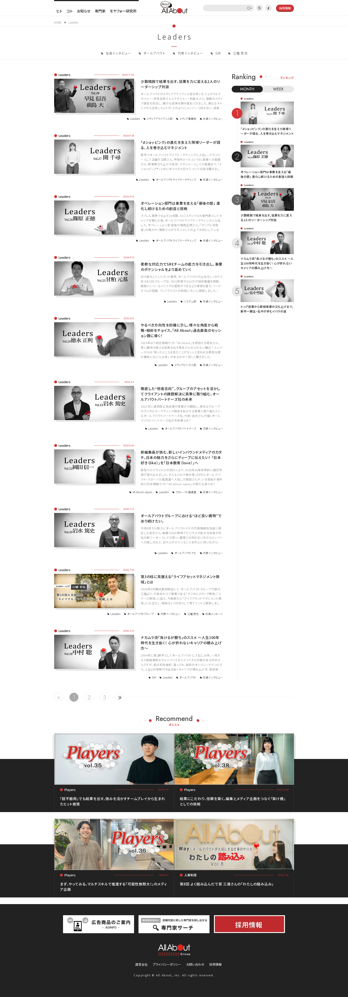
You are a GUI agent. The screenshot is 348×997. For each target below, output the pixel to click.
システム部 (190, 301)
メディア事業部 (187, 118)
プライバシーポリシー (167, 964)
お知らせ (83, 11)
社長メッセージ (214, 614)
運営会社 (141, 964)
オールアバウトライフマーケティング (176, 179)
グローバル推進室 (186, 492)
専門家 (100, 11)
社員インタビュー (118, 53)
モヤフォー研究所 (123, 11)
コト (70, 11)
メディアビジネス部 (185, 365)
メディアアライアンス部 (159, 118)
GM (217, 53)
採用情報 (215, 964)
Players (69, 789)
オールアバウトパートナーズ (180, 428)
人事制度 (190, 875)
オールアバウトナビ (185, 553)
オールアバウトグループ (140, 614)
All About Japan (142, 492)
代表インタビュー (190, 53)
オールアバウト (153, 53)
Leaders (64, 74)
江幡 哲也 (240, 53)
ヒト (59, 11)
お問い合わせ (195, 964)
